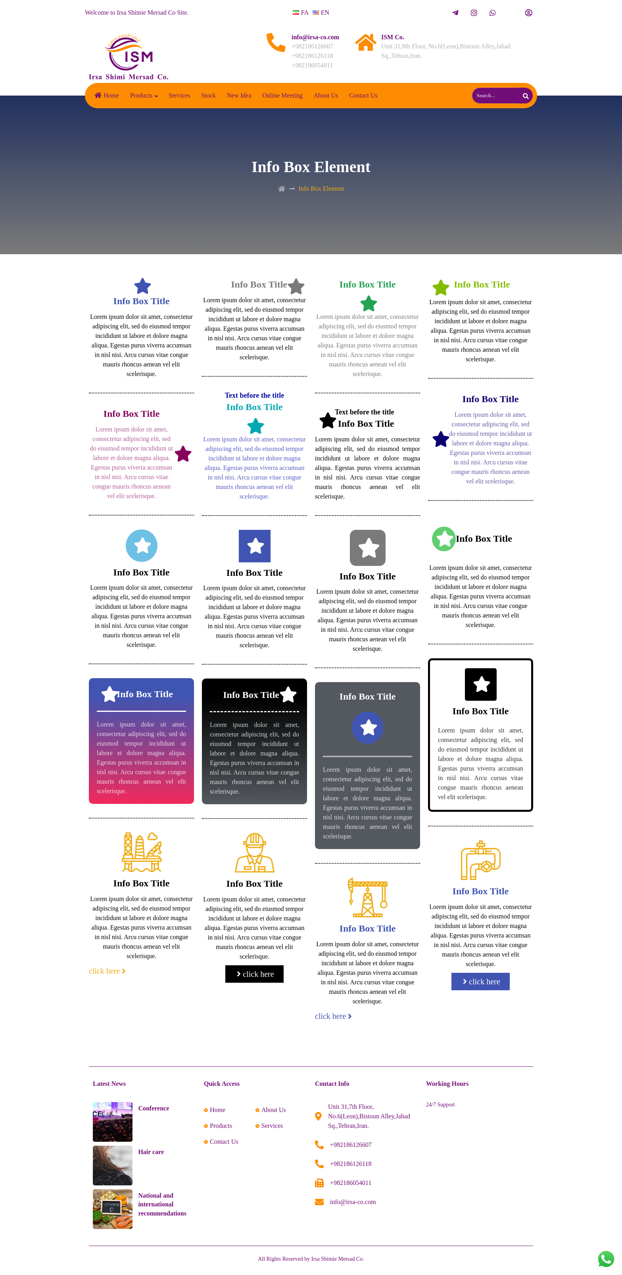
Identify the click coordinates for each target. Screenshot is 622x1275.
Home (106, 95)
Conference (153, 1108)
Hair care (151, 1151)
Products (141, 95)
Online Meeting (283, 95)
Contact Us (363, 95)
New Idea (239, 95)
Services (179, 95)
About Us (325, 95)
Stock (208, 95)
